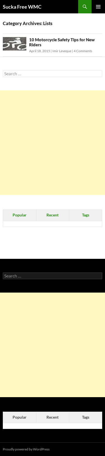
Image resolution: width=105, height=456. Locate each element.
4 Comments (83, 51)
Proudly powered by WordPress (26, 449)
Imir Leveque (61, 51)
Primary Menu (98, 6)
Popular (20, 215)
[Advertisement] (52, 142)
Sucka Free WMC (22, 7)
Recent (52, 215)
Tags (85, 215)
